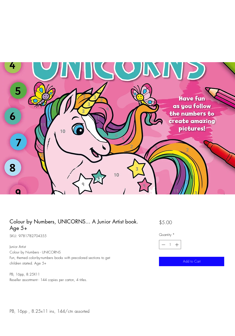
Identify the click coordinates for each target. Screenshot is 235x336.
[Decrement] (163, 244)
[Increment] (177, 244)
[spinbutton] (170, 244)
